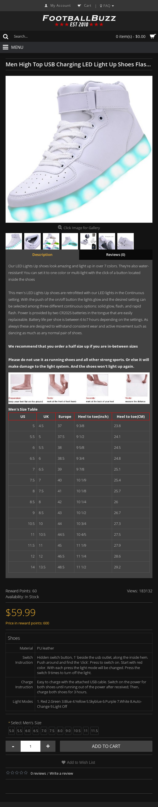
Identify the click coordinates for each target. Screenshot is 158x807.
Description (42, 254)
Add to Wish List (81, 762)
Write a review (61, 773)
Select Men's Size (26, 722)
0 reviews (38, 773)
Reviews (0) (115, 254)
